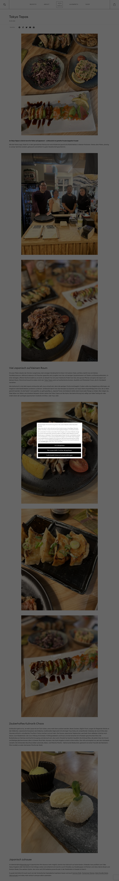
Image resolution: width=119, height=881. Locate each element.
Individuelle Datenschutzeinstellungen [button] (59, 455)
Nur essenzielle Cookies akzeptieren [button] (59, 450)
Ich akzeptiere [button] (59, 445)
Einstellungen (44, 441)
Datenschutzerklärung (55, 440)
